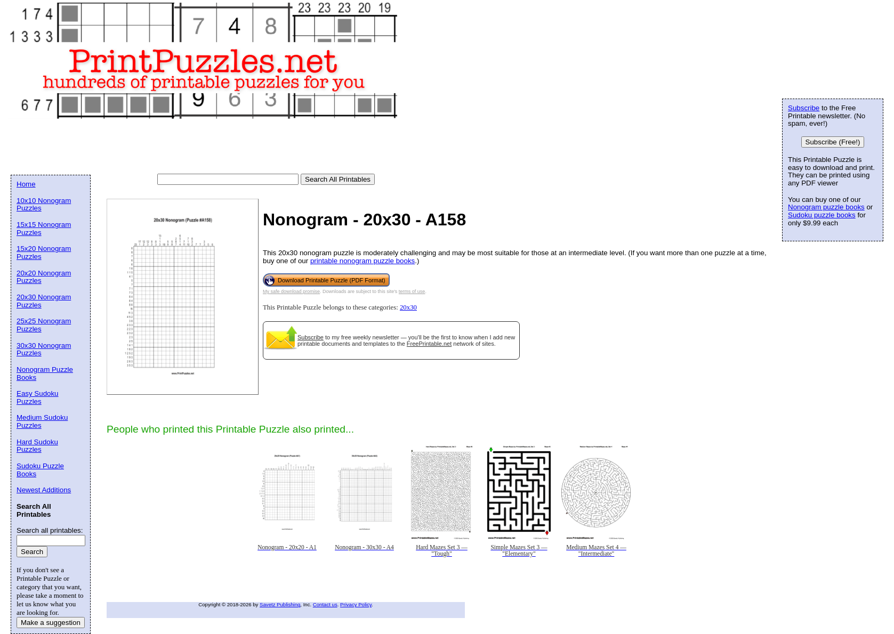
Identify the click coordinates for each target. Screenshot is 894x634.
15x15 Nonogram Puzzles (44, 229)
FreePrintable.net (429, 343)
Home (26, 184)
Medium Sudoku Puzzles (42, 421)
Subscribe (310, 337)
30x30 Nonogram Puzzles (44, 349)
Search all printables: (50, 530)
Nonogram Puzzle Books (45, 373)
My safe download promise (291, 291)
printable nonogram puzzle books (362, 261)
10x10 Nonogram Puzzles (44, 205)
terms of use (412, 291)
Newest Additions (44, 490)
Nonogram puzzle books (826, 207)
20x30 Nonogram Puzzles (44, 301)
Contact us (325, 604)
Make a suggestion (50, 623)
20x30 (408, 307)
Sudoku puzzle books (822, 215)
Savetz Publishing (280, 604)
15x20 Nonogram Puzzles (44, 253)
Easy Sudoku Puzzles (38, 397)
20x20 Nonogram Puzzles (44, 277)
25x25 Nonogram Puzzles (44, 325)
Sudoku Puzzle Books (40, 470)
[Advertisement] (205, 147)
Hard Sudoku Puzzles (37, 446)
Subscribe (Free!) (833, 142)
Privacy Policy (356, 604)
